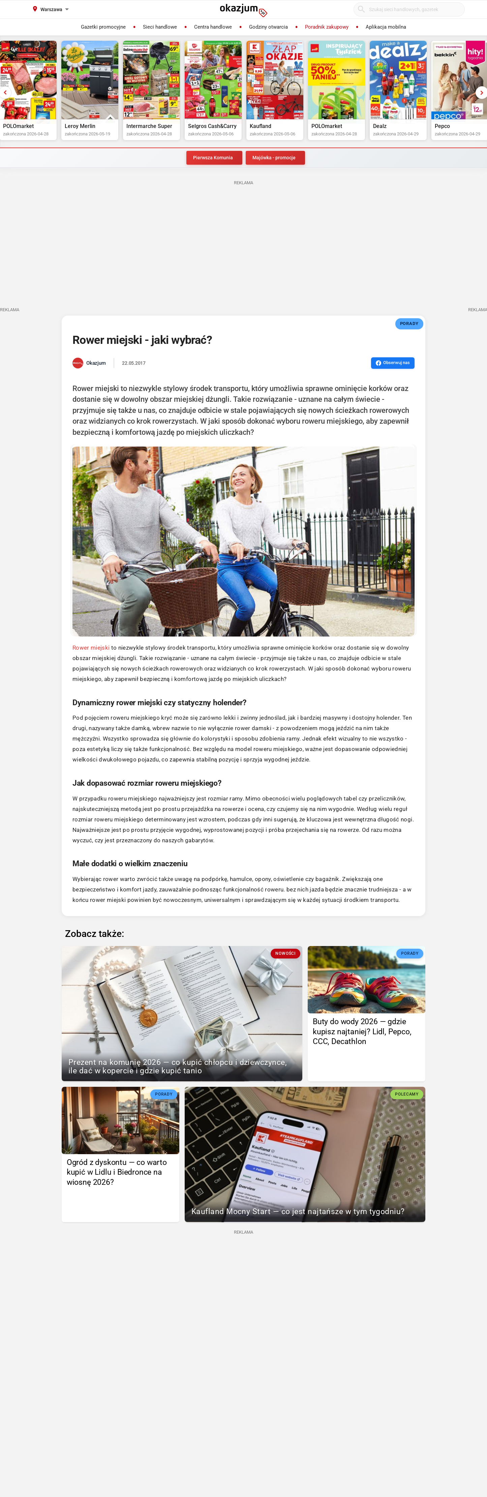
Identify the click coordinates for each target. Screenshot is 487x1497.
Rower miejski (91, 650)
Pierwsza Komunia (213, 160)
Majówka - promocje (274, 160)
